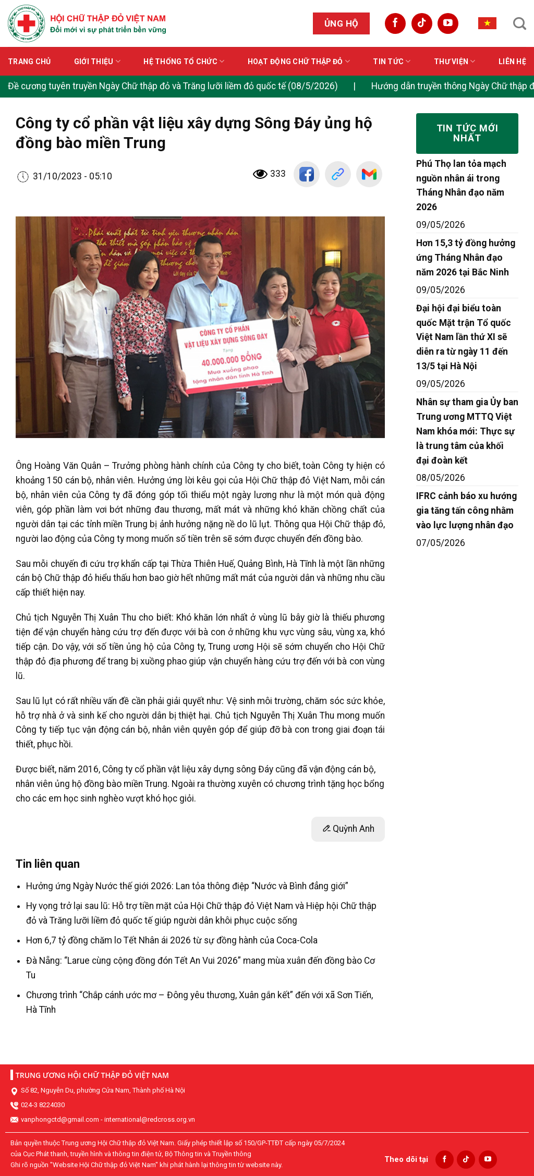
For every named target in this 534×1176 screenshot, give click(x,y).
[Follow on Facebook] (395, 23)
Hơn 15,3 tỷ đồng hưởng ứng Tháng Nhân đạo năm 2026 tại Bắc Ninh (465, 257)
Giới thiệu (97, 61)
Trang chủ (29, 61)
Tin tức (391, 61)
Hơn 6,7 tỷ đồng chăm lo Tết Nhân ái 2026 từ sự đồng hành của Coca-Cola (172, 940)
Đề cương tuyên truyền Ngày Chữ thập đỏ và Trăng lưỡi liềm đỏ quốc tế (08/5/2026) (173, 86)
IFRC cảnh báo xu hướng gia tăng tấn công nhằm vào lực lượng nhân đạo (466, 510)
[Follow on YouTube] (448, 23)
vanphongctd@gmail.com (60, 1119)
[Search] (519, 23)
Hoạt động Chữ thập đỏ (299, 61)
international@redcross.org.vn (149, 1119)
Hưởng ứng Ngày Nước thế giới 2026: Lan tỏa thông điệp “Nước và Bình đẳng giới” (187, 886)
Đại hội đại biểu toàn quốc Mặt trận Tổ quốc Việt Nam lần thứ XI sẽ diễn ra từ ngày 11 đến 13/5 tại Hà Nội (463, 337)
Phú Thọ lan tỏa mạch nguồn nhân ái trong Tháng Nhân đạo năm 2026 (461, 186)
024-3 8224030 (43, 1105)
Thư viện (455, 61)
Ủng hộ (341, 23)
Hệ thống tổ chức (183, 61)
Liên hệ (512, 61)
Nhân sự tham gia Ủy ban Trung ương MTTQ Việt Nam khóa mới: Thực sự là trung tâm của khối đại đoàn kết (467, 431)
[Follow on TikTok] (421, 23)
